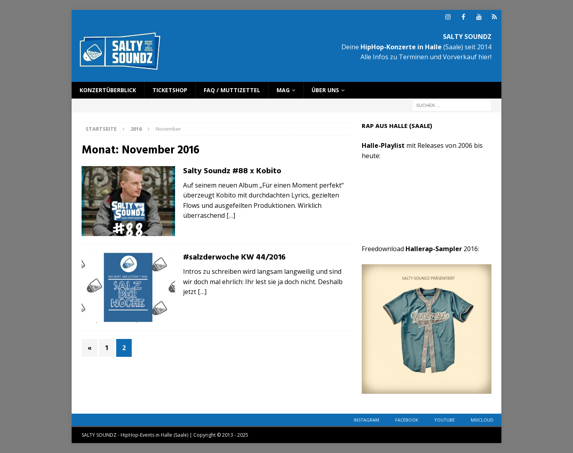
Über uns (325, 90)
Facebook (406, 420)
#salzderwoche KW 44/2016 (234, 257)
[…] (230, 215)
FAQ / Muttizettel (232, 90)
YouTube (444, 420)
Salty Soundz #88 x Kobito (232, 171)
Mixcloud (482, 420)
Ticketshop (169, 90)
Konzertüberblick (108, 90)
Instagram (366, 420)
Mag (283, 90)
